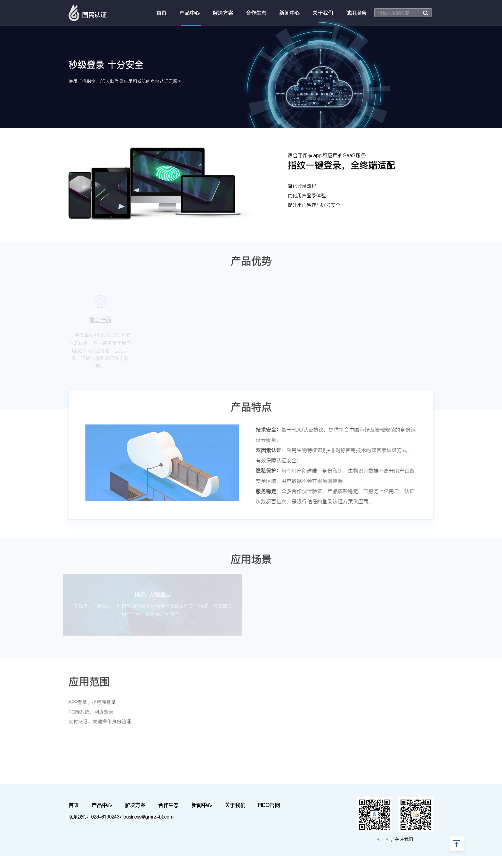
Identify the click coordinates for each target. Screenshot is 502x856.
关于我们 (322, 12)
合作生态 (256, 12)
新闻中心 (289, 12)
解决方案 (223, 12)
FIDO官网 (269, 805)
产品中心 (189, 12)
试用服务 (356, 12)
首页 (161, 12)
